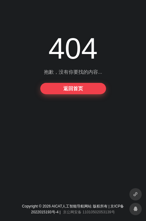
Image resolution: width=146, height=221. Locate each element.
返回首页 (73, 88)
